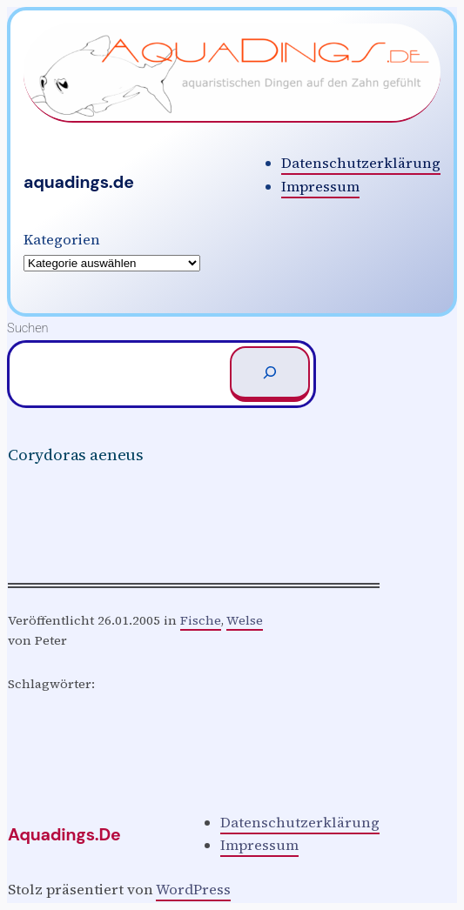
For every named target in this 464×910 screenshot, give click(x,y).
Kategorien (62, 240)
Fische (200, 620)
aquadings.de (79, 182)
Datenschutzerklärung (360, 163)
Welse (244, 620)
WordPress (193, 890)
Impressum (320, 187)
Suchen (28, 328)
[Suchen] (270, 374)
